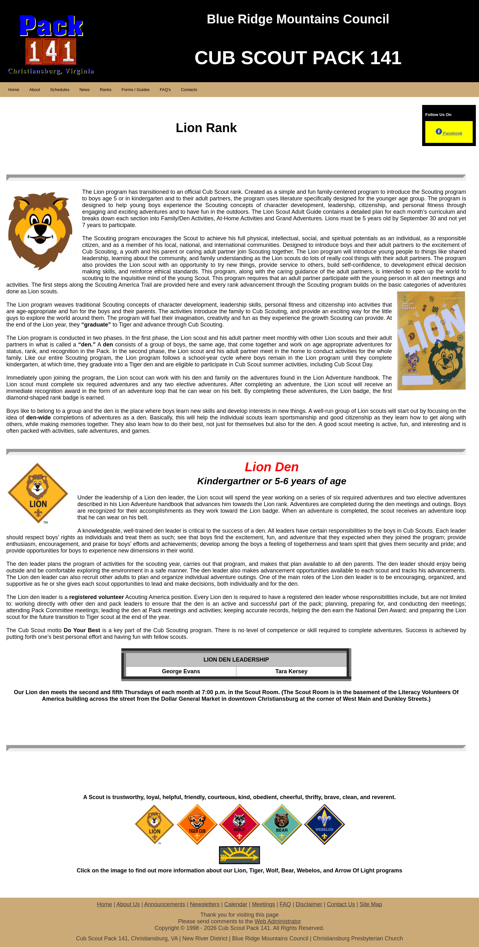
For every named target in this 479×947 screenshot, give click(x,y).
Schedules (60, 89)
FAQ (285, 904)
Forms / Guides (136, 89)
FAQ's (165, 89)
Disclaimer (309, 904)
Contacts (189, 89)
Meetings (263, 904)
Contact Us (341, 904)
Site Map (371, 904)
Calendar (235, 904)
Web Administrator (278, 921)
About (34, 89)
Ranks (106, 89)
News (84, 89)
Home (13, 89)
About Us (128, 904)
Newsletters (205, 904)
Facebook (449, 133)
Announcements (164, 904)
